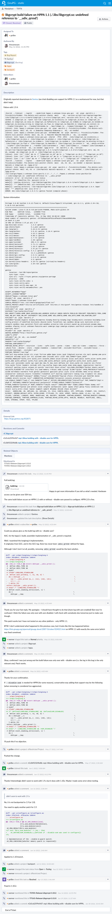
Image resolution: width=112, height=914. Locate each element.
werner (10, 639)
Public (29, 23)
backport (31, 863)
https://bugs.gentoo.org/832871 (17, 419)
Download (14, 489)
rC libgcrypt (8, 433)
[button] (109, 3)
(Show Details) (48, 518)
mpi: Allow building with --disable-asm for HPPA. (38, 438)
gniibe (12, 35)
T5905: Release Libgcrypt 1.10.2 (17, 466)
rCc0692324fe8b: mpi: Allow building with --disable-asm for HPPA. (56, 762)
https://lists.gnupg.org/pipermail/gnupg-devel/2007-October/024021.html (34, 628)
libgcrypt (32, 643)
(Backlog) (19, 62)
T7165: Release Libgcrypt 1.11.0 (17, 463)
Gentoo (35, 99)
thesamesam (14, 44)
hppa (31, 647)
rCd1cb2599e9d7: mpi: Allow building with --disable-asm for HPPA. (56, 903)
